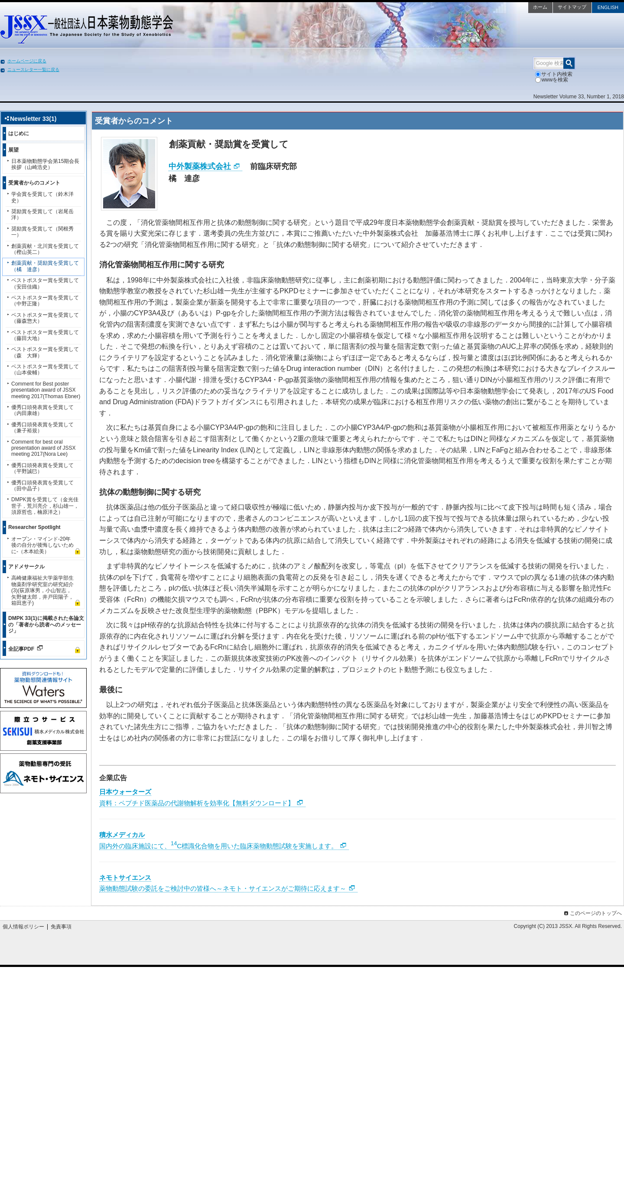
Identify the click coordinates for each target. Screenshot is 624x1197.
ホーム (540, 7)
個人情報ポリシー (23, 927)
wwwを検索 (551, 80)
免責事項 (61, 927)
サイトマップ (572, 7)
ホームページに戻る (26, 60)
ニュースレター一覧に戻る (33, 69)
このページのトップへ (592, 913)
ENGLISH (608, 7)
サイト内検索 (553, 74)
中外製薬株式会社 (200, 166)
